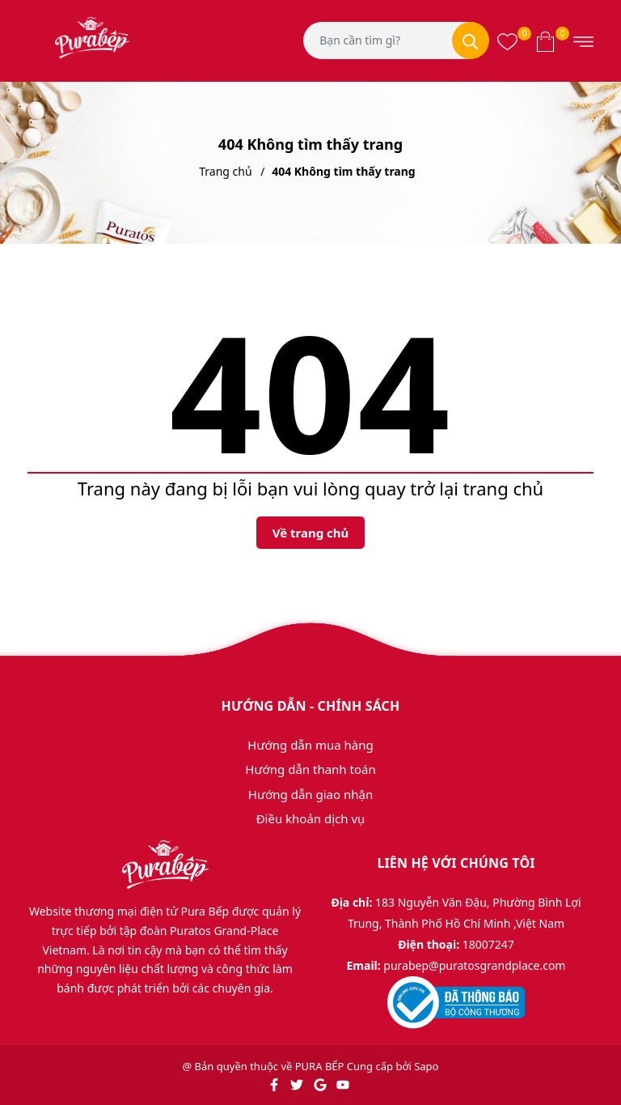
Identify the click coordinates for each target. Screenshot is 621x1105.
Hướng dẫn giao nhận (310, 794)
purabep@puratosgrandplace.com (474, 965)
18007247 (488, 944)
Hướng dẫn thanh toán (310, 769)
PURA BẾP (319, 1066)
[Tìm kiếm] (470, 40)
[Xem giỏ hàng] (545, 40)
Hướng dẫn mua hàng (310, 745)
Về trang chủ (310, 533)
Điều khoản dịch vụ (310, 818)
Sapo (426, 1066)
